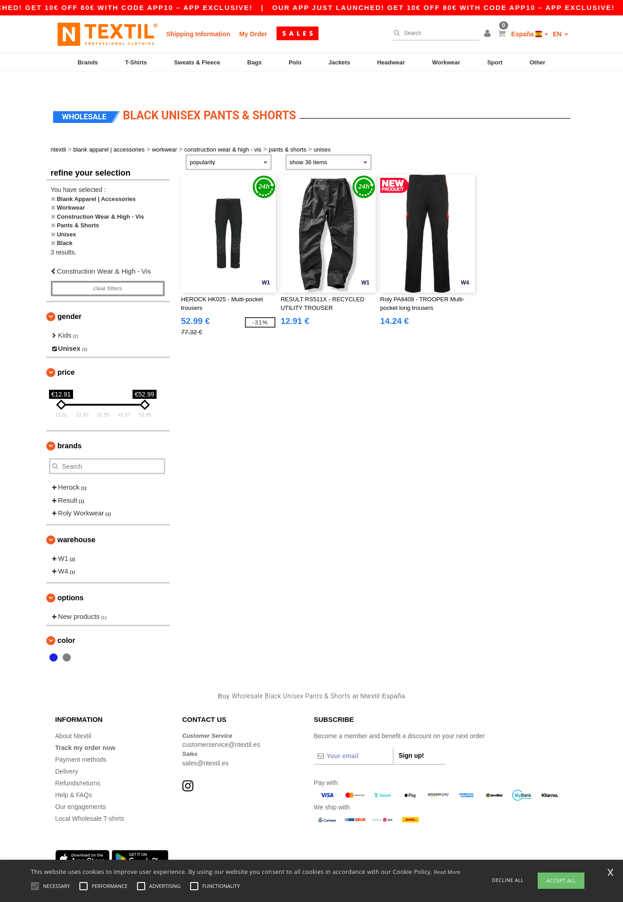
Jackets (339, 62)
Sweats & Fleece (197, 62)
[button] (488, 34)
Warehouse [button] (77, 521)
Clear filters (107, 269)
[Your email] (353, 737)
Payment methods (81, 740)
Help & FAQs (73, 775)
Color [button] (66, 621)
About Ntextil (73, 717)
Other (537, 62)
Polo (295, 62)
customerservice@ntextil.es (221, 725)
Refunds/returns (78, 764)
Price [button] (66, 353)
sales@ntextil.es (205, 744)
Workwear (446, 62)
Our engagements (80, 787)
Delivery (66, 752)
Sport (495, 62)
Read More (447, 871)
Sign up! (411, 736)
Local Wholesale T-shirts (89, 799)
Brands (88, 62)
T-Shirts (136, 62)
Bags (254, 62)
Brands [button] (70, 427)
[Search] (433, 33)
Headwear (391, 62)
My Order (253, 34)
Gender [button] (70, 297)
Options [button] (71, 579)
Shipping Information (199, 34)
